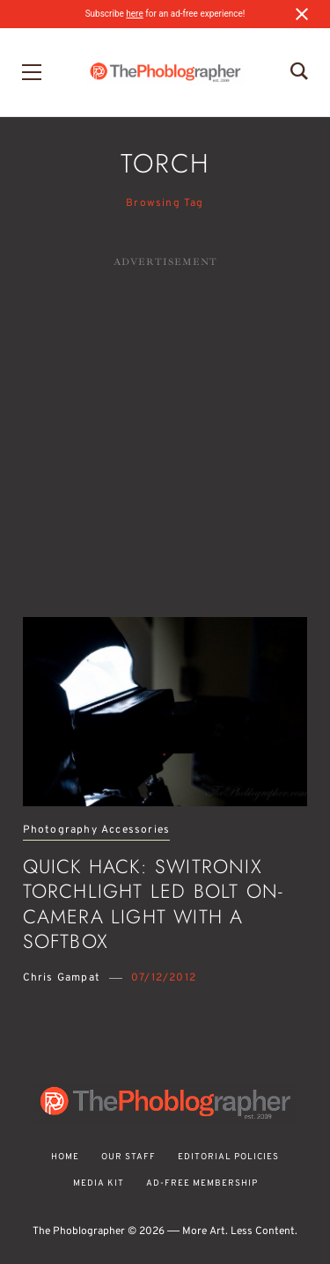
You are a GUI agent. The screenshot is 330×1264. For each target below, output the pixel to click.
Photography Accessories (97, 830)
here (134, 13)
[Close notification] (301, 14)
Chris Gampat (61, 978)
